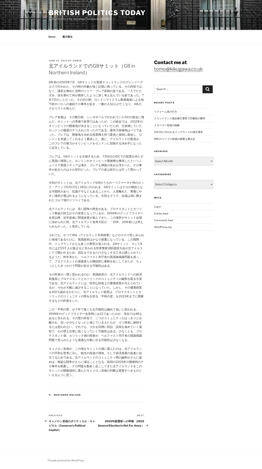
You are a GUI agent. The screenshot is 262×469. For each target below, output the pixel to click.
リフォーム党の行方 (165, 111)
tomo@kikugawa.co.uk (178, 69)
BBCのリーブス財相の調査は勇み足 (174, 138)
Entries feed (161, 213)
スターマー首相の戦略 (167, 125)
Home (51, 36)
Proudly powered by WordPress (66, 460)
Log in (157, 206)
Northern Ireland (67, 395)
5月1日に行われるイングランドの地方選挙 (178, 131)
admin (77, 60)
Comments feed (163, 220)
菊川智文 (67, 36)
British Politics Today (97, 13)
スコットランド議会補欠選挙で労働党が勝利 (179, 118)
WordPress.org (163, 226)
